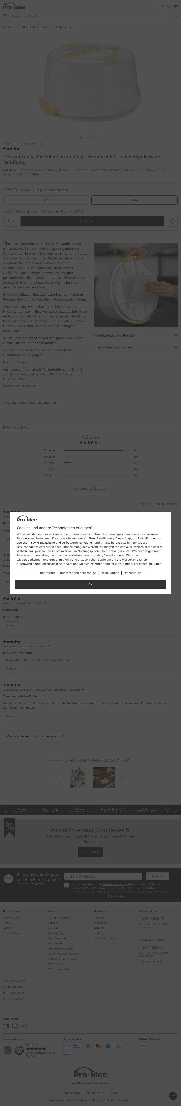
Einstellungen (109, 573)
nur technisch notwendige (78, 573)
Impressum (48, 573)
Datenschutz (132, 573)
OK (90, 584)
